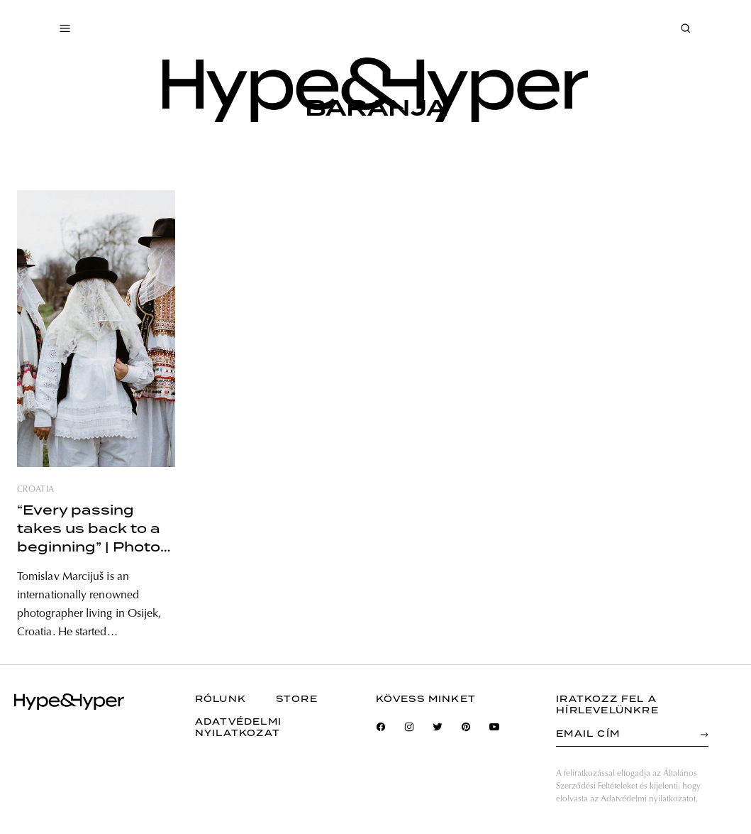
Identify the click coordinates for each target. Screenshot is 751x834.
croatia (36, 489)
